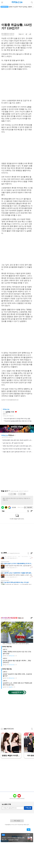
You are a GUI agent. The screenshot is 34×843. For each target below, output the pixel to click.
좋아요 (16, 412)
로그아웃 (14, 507)
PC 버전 (17, 821)
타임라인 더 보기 (17, 692)
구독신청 (28, 808)
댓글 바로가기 (28, 829)
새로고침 (15, 435)
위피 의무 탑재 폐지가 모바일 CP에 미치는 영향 (17, 418)
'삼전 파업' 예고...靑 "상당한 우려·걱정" (13, 443)
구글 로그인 (9, 507)
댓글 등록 (29, 507)
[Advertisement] (17, 15)
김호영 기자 (10, 412)
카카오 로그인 (6, 507)
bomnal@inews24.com (12, 400)
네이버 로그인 (2, 507)
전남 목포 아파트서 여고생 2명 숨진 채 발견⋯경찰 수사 (18, 449)
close (31, 835)
